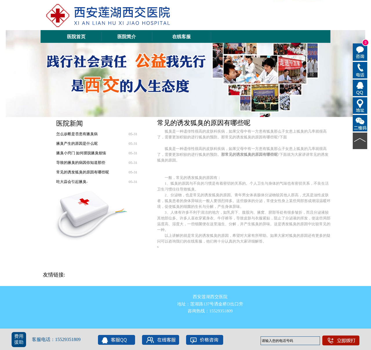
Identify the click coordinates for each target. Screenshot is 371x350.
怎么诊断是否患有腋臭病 (77, 134)
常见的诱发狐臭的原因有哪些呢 (82, 172)
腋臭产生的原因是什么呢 (77, 143)
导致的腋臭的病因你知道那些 (80, 162)
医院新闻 (69, 123)
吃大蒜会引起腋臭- (72, 181)
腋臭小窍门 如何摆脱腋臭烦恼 (81, 153)
